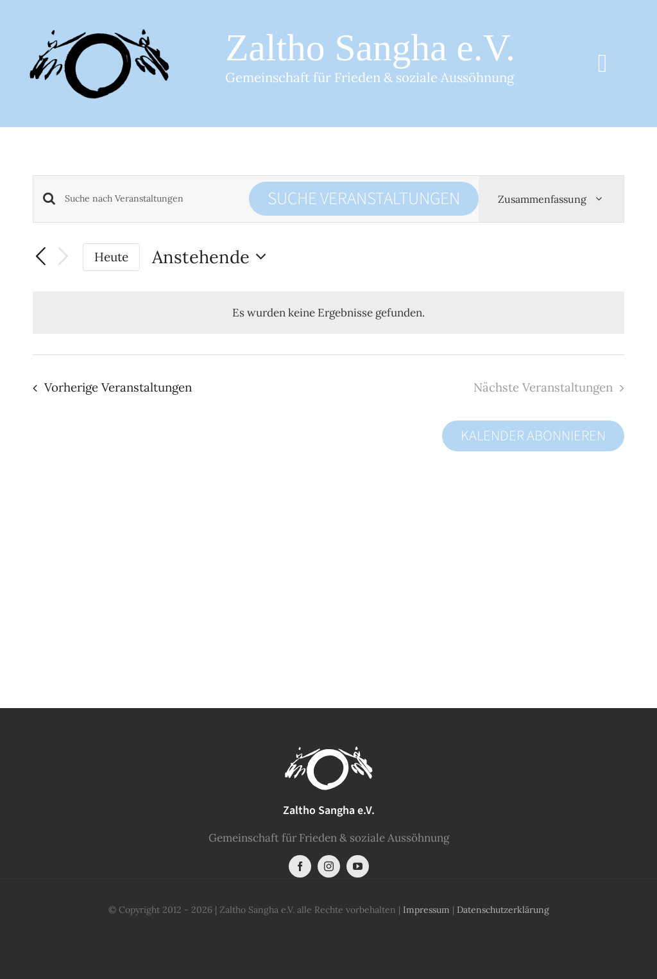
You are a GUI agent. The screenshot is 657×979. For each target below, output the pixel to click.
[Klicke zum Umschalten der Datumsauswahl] (212, 257)
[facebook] (300, 866)
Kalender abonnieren (533, 436)
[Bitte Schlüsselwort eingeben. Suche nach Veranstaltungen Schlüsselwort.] (157, 198)
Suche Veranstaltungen (364, 198)
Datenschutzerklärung (503, 909)
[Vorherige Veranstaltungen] (40, 256)
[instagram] (329, 866)
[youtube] (357, 866)
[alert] (328, 312)
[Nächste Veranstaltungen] (63, 257)
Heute (111, 256)
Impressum (426, 909)
